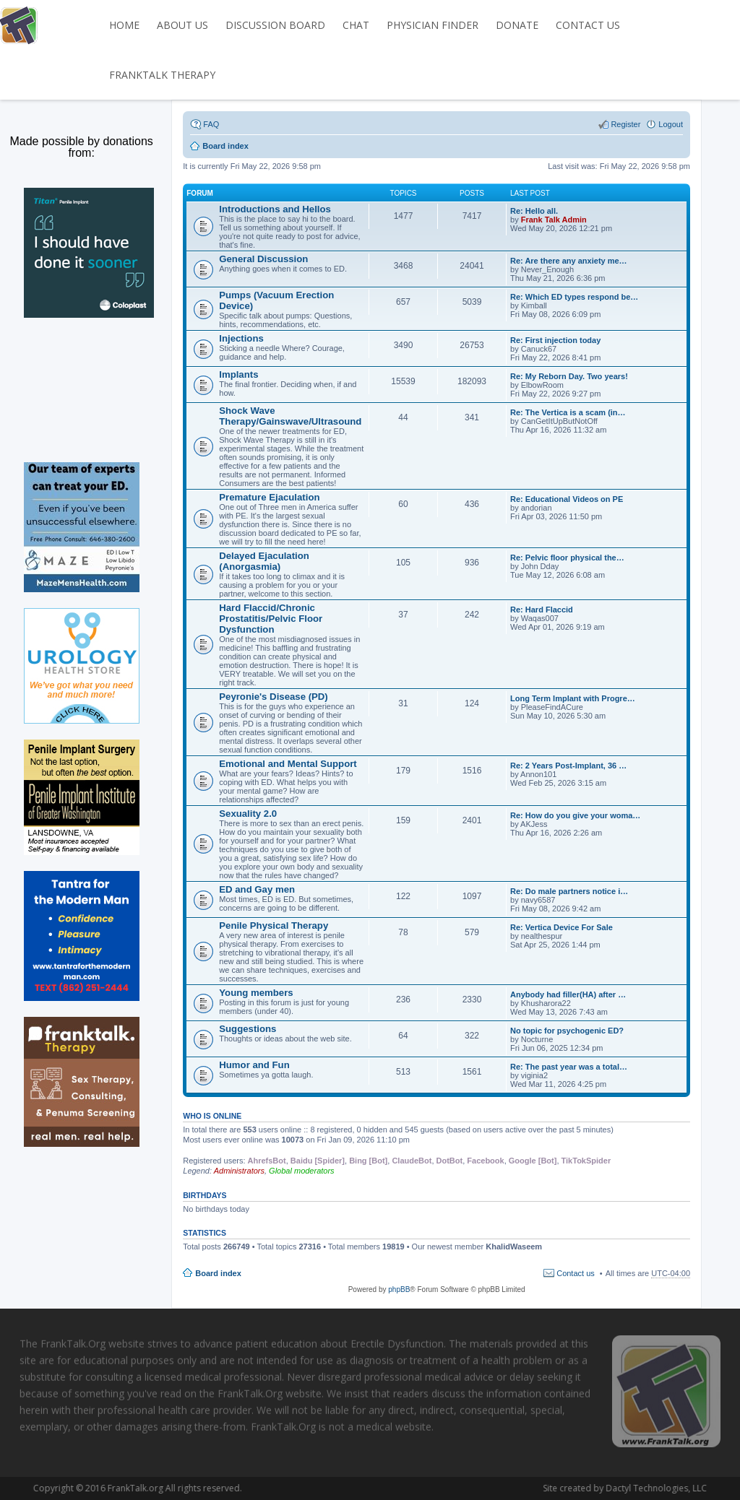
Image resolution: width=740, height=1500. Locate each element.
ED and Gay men (257, 889)
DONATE (517, 25)
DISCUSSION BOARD (275, 25)
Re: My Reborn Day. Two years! (569, 376)
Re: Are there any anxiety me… (568, 260)
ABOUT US (182, 25)
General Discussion (263, 258)
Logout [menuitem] (670, 124)
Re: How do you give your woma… (575, 815)
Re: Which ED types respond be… (574, 296)
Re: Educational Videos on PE (566, 499)
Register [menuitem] (625, 124)
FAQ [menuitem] (211, 124)
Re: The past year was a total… (568, 1066)
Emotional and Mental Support (288, 763)
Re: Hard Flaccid (541, 609)
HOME (124, 25)
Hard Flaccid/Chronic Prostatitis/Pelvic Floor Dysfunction (270, 618)
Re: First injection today (555, 340)
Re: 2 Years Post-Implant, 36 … (568, 765)
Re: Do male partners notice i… (569, 891)
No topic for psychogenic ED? (567, 1030)
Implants (238, 374)
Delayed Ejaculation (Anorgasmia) (264, 561)
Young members (256, 992)
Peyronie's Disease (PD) (273, 696)
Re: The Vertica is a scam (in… (568, 412)
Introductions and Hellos (275, 209)
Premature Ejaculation (269, 497)
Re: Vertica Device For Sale (561, 927)
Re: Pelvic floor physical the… (567, 557)
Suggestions (247, 1028)
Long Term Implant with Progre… (572, 698)
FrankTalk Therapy (162, 75)
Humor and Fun (254, 1064)
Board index (218, 1273)
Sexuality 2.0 (248, 813)
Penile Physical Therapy (273, 925)
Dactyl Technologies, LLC (599, 1488)
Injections (241, 338)
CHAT (356, 25)
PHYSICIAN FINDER (432, 25)
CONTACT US (588, 25)
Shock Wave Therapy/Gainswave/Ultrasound (290, 416)
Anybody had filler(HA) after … (568, 994)
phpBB (399, 1289)
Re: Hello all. (534, 211)
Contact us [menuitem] (575, 1273)
